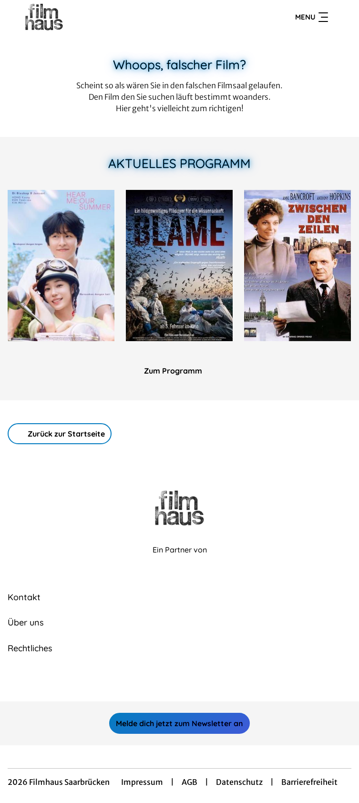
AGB (189, 782)
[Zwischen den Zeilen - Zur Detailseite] (297, 265)
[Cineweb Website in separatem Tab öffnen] (180, 559)
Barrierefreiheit (309, 782)
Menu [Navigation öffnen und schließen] (311, 17)
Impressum (142, 782)
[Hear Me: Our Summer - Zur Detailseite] (61, 265)
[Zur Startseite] (74, 17)
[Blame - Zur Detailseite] (179, 265)
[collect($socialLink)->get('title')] (169, 680)
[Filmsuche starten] (341, 17)
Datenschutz (239, 782)
